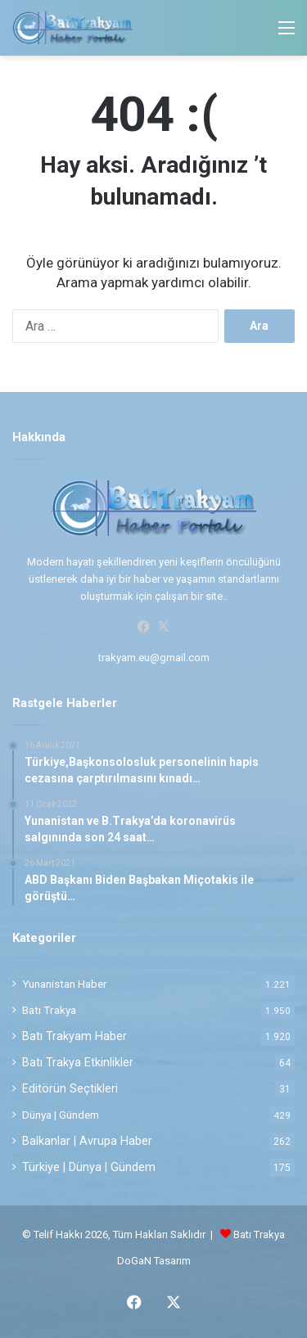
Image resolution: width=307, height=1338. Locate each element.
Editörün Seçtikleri (70, 1088)
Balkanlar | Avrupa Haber (87, 1140)
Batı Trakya (49, 1009)
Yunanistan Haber (64, 983)
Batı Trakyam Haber (74, 1036)
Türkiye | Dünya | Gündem (89, 1167)
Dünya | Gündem (60, 1114)
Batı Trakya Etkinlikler (77, 1062)
